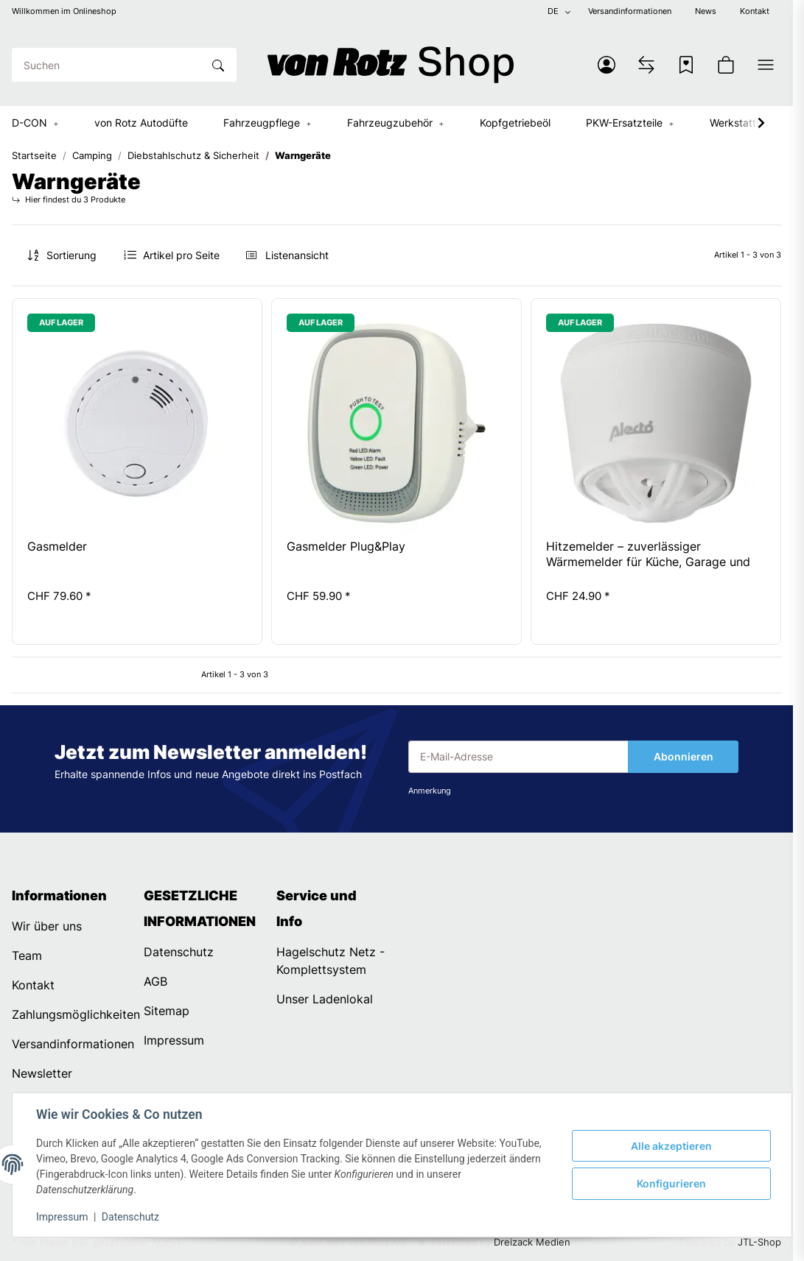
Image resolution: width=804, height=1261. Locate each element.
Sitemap (166, 1010)
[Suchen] (107, 65)
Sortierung (71, 255)
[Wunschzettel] (686, 64)
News (705, 11)
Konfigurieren (671, 1183)
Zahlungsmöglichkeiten (76, 1014)
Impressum (62, 1217)
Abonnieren (683, 756)
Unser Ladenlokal (324, 999)
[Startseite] (390, 64)
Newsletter (42, 1073)
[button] (606, 64)
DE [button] (553, 11)
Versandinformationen (629, 11)
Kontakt (754, 11)
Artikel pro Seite (181, 255)
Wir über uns (47, 926)
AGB (155, 981)
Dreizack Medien (532, 1242)
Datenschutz (130, 1217)
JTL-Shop (759, 1242)
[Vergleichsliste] (646, 64)
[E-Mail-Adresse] (518, 757)
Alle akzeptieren (671, 1146)
